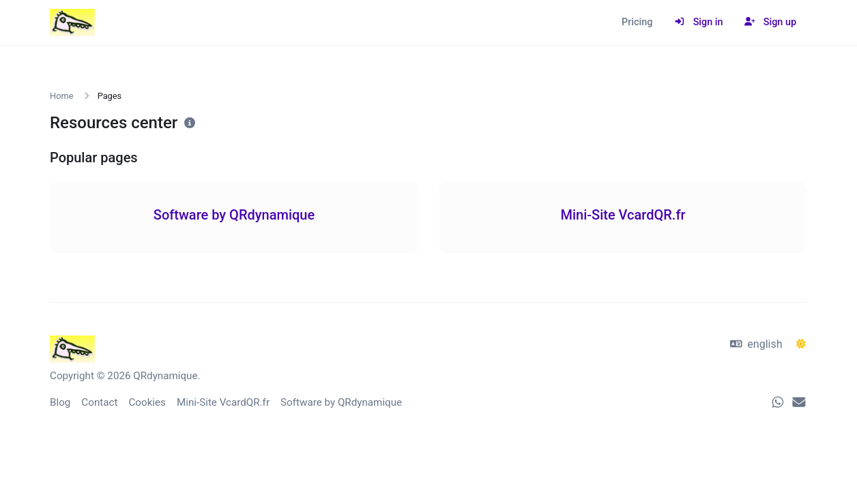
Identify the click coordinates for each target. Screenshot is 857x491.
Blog (60, 402)
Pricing (637, 22)
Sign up (770, 22)
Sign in (698, 22)
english (756, 344)
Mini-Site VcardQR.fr (223, 402)
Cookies (147, 402)
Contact (99, 402)
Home (61, 96)
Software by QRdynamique (341, 402)
